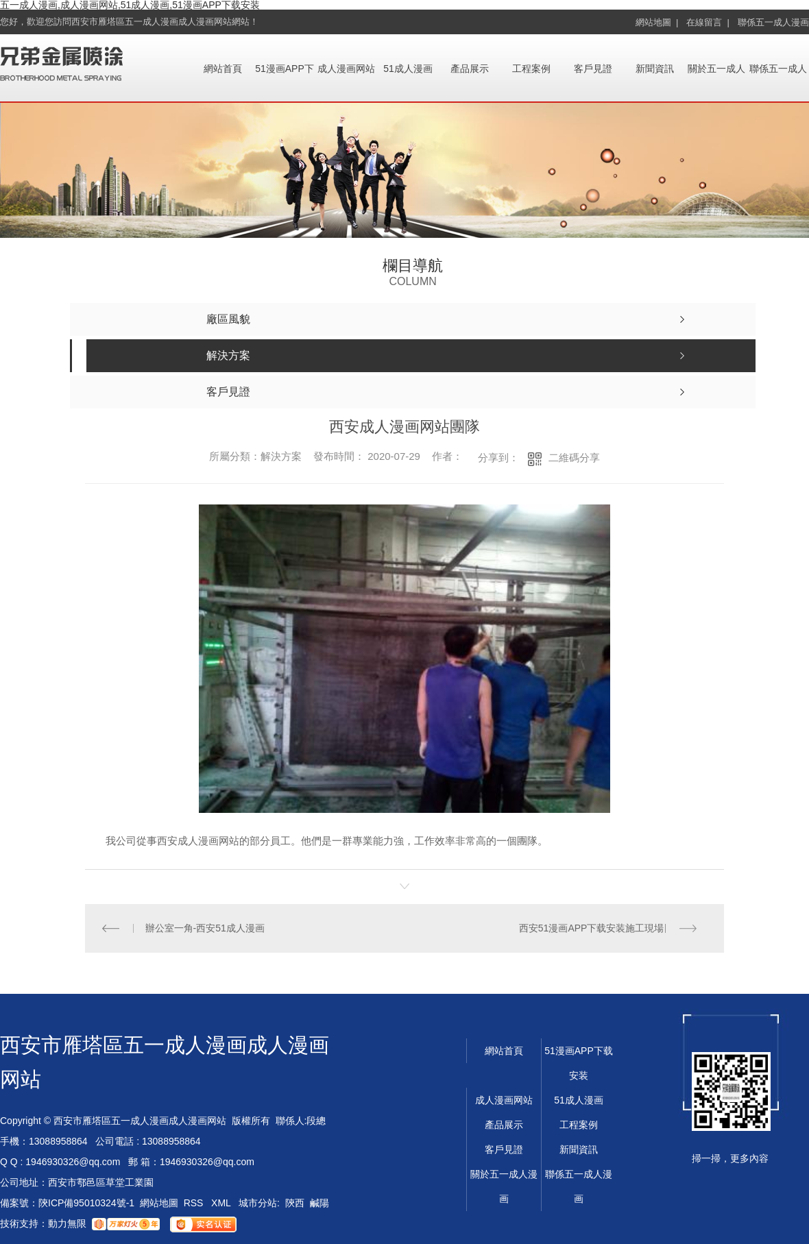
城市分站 (258, 1202)
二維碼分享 (574, 457)
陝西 (294, 1202)
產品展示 (469, 68)
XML (222, 1202)
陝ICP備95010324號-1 (86, 1202)
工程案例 (531, 68)
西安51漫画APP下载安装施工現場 (591, 928)
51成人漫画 (408, 68)
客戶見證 (593, 68)
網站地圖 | (657, 22)
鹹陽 (319, 1202)
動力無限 (67, 1223)
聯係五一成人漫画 (773, 22)
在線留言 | (707, 22)
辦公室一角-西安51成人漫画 (205, 928)
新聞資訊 (655, 68)
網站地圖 (159, 1202)
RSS (195, 1202)
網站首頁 (223, 68)
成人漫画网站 (346, 68)
